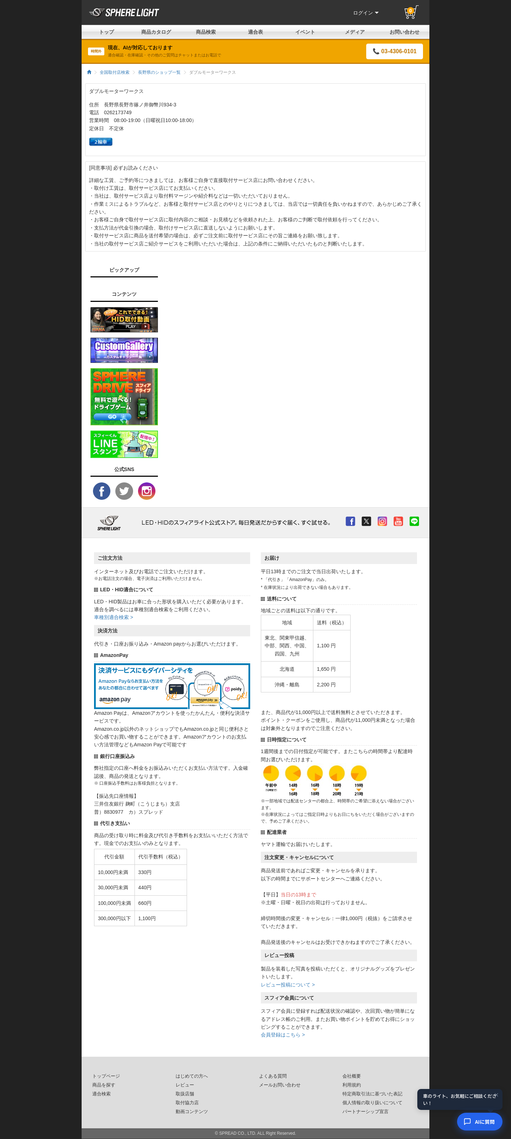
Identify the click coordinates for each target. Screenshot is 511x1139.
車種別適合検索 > (113, 617)
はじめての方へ (192, 1076)
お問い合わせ (404, 32)
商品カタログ (156, 32)
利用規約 (351, 1085)
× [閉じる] (496, 1094)
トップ (106, 32)
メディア (355, 32)
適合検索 (101, 1093)
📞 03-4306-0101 (395, 51)
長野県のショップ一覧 (159, 72)
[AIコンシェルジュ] (479, 1121)
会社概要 (351, 1076)
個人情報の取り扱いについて (372, 1102)
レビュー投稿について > (288, 985)
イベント (305, 32)
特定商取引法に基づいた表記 (372, 1093)
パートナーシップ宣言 (365, 1111)
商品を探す (103, 1085)
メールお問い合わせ (280, 1085)
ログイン (366, 13)
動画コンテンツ (192, 1111)
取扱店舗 (185, 1093)
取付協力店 (187, 1102)
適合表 (255, 32)
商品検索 (206, 32)
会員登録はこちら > (283, 1035)
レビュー (185, 1085)
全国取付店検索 (115, 72)
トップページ (106, 1076)
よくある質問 (273, 1076)
